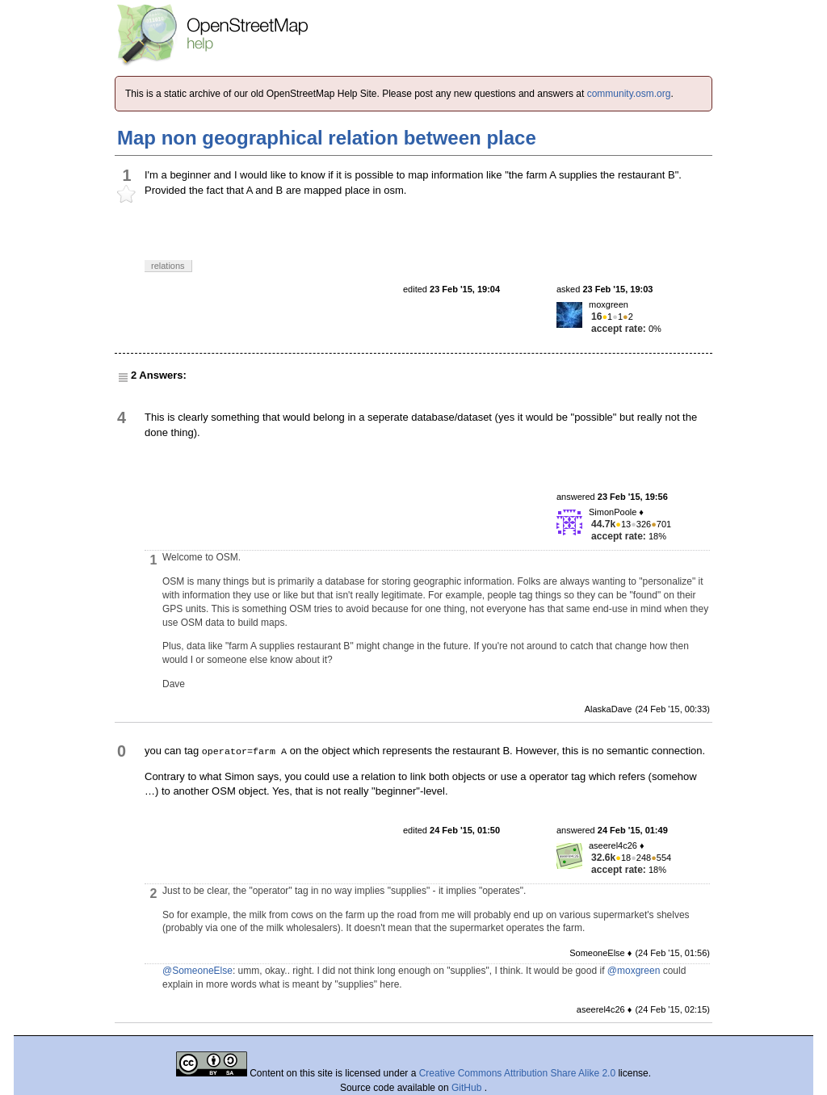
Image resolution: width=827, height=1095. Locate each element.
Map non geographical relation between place (326, 138)
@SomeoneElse (197, 970)
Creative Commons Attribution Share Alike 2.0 (517, 1073)
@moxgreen (634, 970)
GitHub (468, 1087)
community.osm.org (629, 93)
